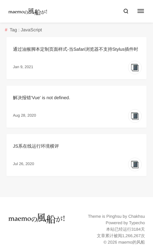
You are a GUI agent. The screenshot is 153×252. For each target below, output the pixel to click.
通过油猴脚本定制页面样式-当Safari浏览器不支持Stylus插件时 (75, 49)
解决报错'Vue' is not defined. (41, 97)
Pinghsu (114, 216)
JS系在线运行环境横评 (36, 146)
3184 (136, 229)
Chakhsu (136, 216)
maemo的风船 (131, 242)
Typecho (137, 222)
